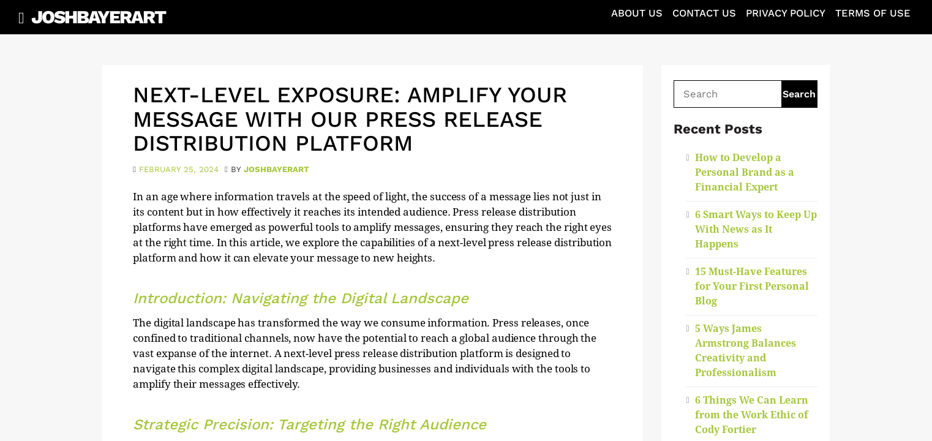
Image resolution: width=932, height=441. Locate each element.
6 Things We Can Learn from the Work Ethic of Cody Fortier (751, 414)
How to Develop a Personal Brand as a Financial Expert (744, 172)
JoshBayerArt (98, 17)
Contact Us (704, 13)
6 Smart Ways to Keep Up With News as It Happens (756, 229)
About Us (637, 13)
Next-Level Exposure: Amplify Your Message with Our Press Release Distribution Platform (350, 119)
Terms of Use (873, 13)
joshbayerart (276, 169)
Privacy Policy (785, 13)
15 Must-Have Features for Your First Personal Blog (752, 286)
